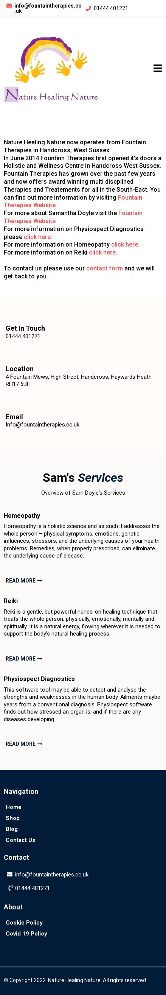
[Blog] (12, 828)
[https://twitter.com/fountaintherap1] (135, 951)
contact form (104, 268)
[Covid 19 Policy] (26, 933)
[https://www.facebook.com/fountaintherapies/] (30, 951)
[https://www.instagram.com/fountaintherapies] (83, 951)
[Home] (13, 806)
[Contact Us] (20, 839)
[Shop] (13, 817)
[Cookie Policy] (24, 922)
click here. (38, 237)
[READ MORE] (23, 580)
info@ (22, 874)
